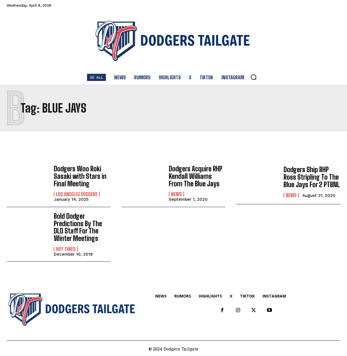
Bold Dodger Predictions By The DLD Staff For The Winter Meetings (78, 227)
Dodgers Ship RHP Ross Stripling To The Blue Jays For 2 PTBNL (312, 177)
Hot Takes (66, 248)
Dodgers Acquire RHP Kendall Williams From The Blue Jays (195, 176)
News (176, 193)
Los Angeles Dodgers (77, 193)
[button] (253, 77)
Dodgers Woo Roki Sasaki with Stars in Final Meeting (80, 176)
